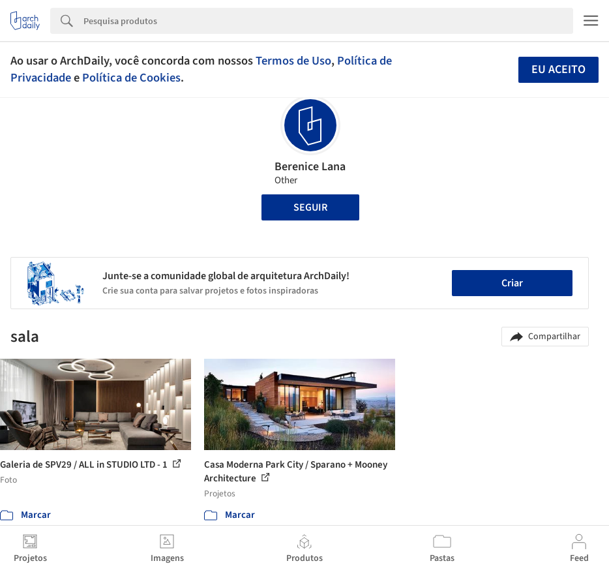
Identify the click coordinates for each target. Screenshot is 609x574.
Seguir (310, 207)
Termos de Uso (293, 60)
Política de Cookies (131, 77)
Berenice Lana (310, 167)
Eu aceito (558, 69)
